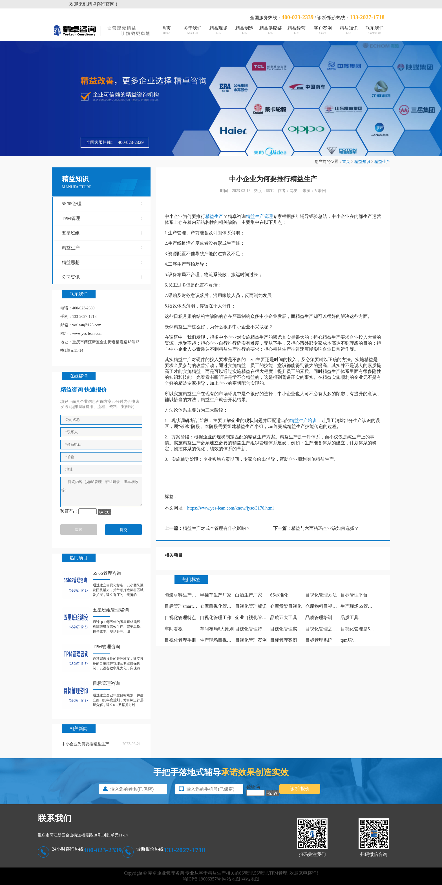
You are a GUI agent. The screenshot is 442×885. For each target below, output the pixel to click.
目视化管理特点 (180, 617)
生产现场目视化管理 (220, 640)
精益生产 (382, 161)
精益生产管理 (259, 216)
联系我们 (375, 30)
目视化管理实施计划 (290, 628)
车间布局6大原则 (217, 628)
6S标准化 (279, 595)
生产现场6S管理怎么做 (363, 606)
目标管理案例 (283, 640)
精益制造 (244, 30)
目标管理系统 (318, 640)
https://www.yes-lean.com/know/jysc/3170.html (230, 508)
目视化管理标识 (251, 606)
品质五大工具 (283, 617)
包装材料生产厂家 (183, 595)
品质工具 (350, 617)
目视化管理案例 (251, 640)
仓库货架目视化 (286, 606)
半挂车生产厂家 (215, 595)
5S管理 (261, 873)
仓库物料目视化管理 (325, 606)
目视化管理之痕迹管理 (327, 628)
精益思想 (103, 262)
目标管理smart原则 (183, 606)
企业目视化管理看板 (255, 617)
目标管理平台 (354, 595)
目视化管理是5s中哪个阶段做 (370, 628)
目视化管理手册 (180, 640)
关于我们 (192, 30)
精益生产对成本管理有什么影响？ (216, 528)
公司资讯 (103, 277)
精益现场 (218, 30)
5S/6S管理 (103, 204)
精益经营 (297, 30)
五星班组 (103, 233)
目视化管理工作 (215, 617)
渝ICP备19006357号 (202, 879)
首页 (166, 30)
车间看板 (174, 628)
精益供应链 (271, 30)
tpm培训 (349, 640)
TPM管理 (103, 218)
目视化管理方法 (321, 595)
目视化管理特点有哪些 (257, 628)
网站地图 (231, 879)
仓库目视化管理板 (218, 606)
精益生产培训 (303, 420)
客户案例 (322, 30)
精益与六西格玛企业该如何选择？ (325, 528)
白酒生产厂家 (248, 595)
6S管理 (246, 873)
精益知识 (349, 30)
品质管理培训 (318, 617)
